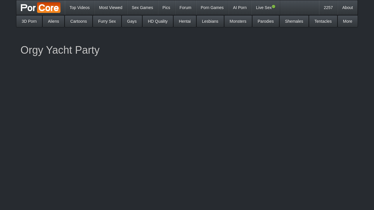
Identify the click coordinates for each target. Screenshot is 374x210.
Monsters (238, 21)
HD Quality (158, 21)
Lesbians (210, 21)
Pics (166, 7)
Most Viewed (110, 7)
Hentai (185, 21)
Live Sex (266, 7)
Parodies (266, 21)
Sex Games (142, 7)
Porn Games (212, 7)
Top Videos (80, 7)
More (347, 21)
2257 (328, 7)
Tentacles (323, 21)
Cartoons (78, 21)
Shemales (294, 21)
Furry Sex (107, 21)
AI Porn (240, 7)
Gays (132, 21)
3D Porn (29, 21)
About (347, 7)
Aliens (53, 21)
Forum (185, 7)
